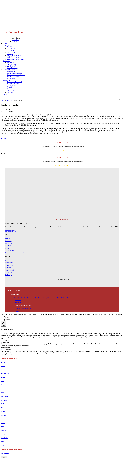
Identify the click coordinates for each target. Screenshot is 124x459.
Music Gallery (11, 90)
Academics (6, 61)
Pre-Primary (10, 62)
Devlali (3, 385)
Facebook (18, 300)
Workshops (8, 275)
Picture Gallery (11, 89)
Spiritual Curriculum (13, 76)
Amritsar (3, 369)
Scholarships (11, 78)
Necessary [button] (4, 338)
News (5, 94)
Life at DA (6, 80)
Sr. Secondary (9, 272)
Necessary (6, 340)
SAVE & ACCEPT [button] (7, 354)
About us (7, 238)
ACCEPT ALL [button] (5, 318)
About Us (10, 47)
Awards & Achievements (14, 82)
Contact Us (15, 40)
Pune (2, 426)
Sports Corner (11, 71)
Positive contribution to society (16, 75)
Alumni (14, 41)
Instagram (18, 302)
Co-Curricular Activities (14, 73)
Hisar (2, 392)
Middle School (9, 270)
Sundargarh (4, 434)
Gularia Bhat (4, 438)
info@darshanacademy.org (23, 308)
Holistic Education (9, 69)
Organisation (7, 45)
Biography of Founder (14, 55)
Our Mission (11, 52)
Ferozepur (3, 388)
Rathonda (3, 430)
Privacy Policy (9, 250)
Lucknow (3, 411)
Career (7, 248)
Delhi (2, 381)
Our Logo (10, 54)
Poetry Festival (9, 263)
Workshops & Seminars (14, 83)
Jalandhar (4, 400)
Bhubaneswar (5, 373)
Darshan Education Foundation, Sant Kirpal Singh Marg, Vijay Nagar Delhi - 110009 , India (40, 298)
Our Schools (16, 38)
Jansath (3, 445)
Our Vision (10, 50)
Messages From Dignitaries (15, 59)
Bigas (2, 441)
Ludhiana (3, 415)
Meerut (3, 419)
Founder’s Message (13, 57)
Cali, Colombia (5, 453)
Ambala (3, 366)
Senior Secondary (12, 68)
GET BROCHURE (10, 231)
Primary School (12, 64)
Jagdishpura (4, 396)
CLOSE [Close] (4, 457)
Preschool (8, 267)
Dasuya (3, 377)
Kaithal (3, 404)
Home (5, 43)
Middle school (11, 66)
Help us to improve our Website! (15, 253)
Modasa (3, 423)
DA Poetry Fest (11, 85)
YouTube (17, 311)
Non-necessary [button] (5, 347)
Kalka (2, 407)
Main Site (3, 362)
